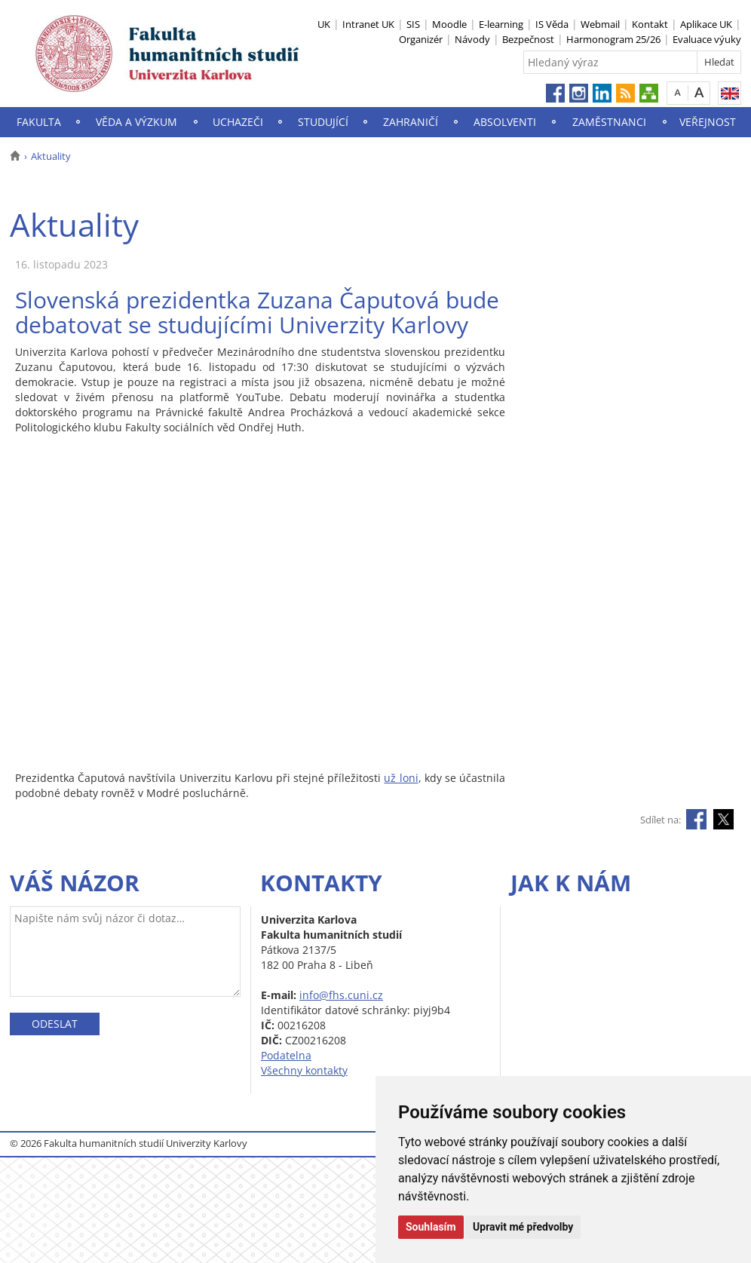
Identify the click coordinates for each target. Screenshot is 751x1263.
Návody (472, 39)
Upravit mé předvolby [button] (523, 1227)
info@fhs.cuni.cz (341, 995)
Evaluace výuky (707, 39)
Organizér (421, 39)
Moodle (449, 24)
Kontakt (650, 24)
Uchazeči (238, 122)
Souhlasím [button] (431, 1227)
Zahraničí (410, 122)
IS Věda (552, 24)
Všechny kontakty (304, 1070)
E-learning (501, 24)
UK (323, 24)
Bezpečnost (528, 39)
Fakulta (39, 122)
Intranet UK (368, 24)
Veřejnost (707, 122)
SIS (413, 24)
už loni (401, 778)
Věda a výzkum (136, 122)
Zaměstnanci (609, 122)
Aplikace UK (706, 24)
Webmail (600, 24)
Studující (323, 122)
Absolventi (505, 122)
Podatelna (286, 1055)
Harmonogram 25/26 (613, 39)
